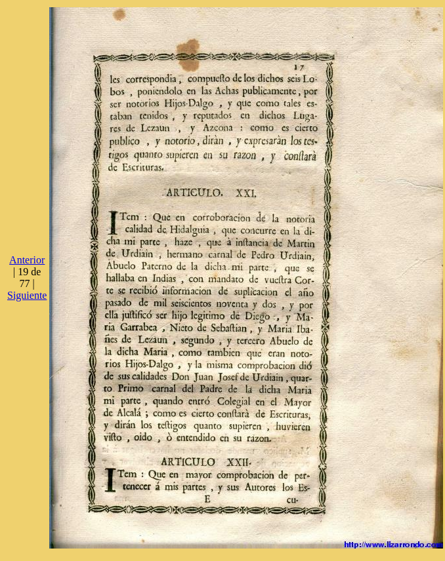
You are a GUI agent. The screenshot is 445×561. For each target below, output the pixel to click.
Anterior (27, 259)
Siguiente (27, 295)
